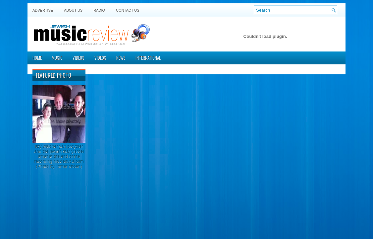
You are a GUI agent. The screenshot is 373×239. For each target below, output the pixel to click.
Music (57, 57)
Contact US (127, 10)
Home (37, 57)
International (148, 57)
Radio (99, 10)
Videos (78, 57)
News (121, 57)
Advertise (42, 10)
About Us (73, 10)
